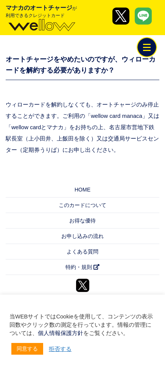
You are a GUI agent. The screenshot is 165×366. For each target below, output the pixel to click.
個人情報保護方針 (60, 333)
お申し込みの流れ (82, 236)
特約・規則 (82, 267)
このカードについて (82, 205)
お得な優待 (82, 221)
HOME (82, 190)
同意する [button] (27, 349)
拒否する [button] (60, 349)
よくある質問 (82, 252)
